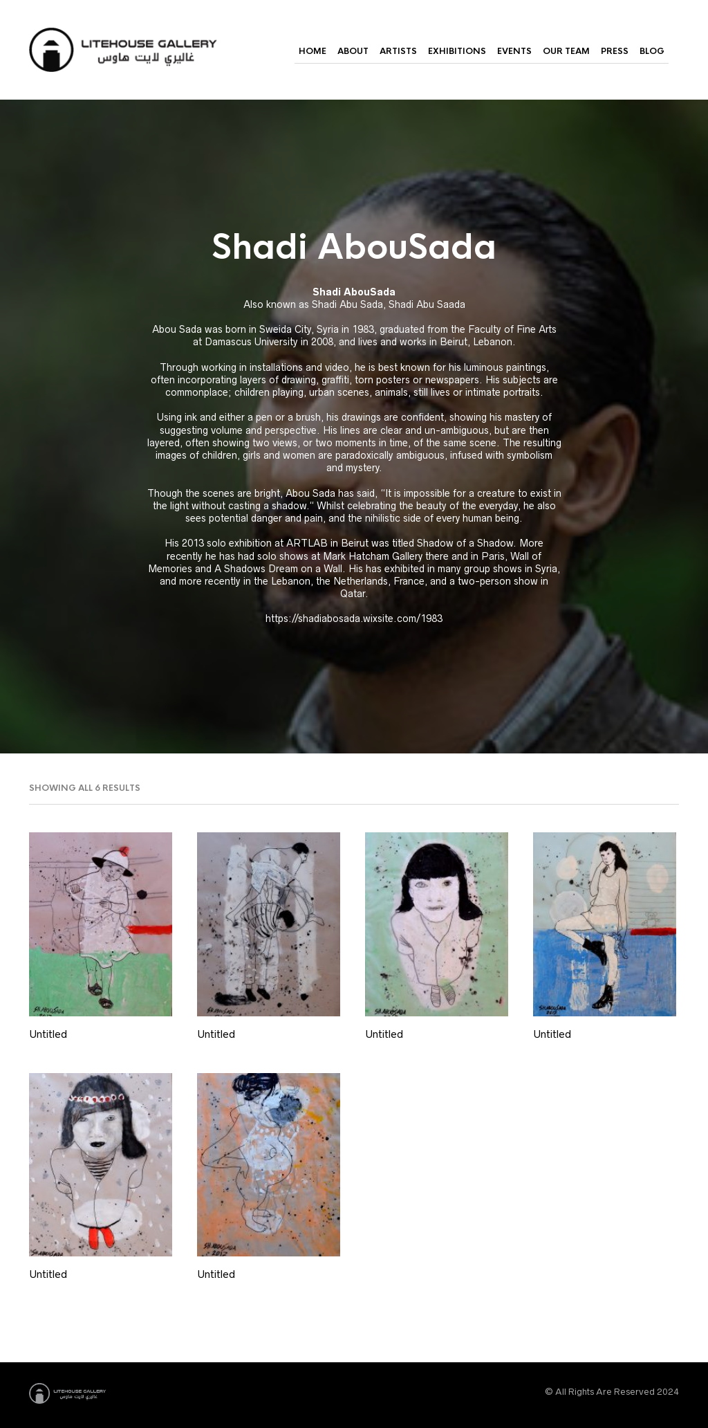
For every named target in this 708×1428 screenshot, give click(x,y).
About (353, 51)
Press (614, 51)
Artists (398, 51)
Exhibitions (457, 51)
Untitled (48, 1034)
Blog (652, 51)
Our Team (566, 51)
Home (312, 51)
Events (514, 51)
